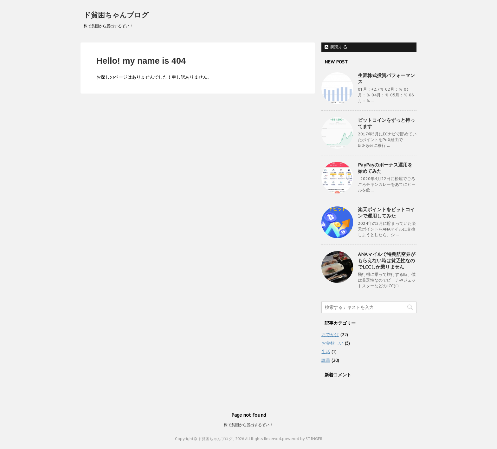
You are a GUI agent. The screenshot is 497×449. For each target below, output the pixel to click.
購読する (336, 47)
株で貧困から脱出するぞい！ (248, 424)
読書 (325, 360)
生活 (325, 352)
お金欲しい (332, 343)
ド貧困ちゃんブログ (116, 14)
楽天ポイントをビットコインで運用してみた (386, 212)
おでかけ (330, 334)
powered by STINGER (302, 438)
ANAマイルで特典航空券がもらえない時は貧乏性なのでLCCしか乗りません (386, 260)
